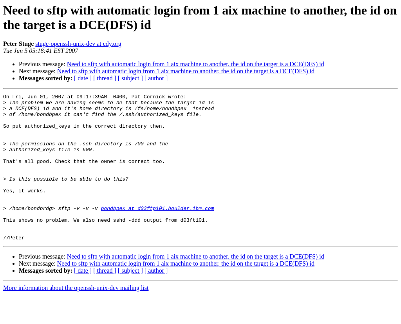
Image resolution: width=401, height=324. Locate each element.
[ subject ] (130, 78)
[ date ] (83, 78)
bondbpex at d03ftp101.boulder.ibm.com (157, 231)
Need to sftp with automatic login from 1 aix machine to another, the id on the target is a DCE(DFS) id (195, 64)
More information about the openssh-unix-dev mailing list (76, 317)
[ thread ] (104, 78)
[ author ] (156, 78)
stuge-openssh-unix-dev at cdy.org (78, 43)
